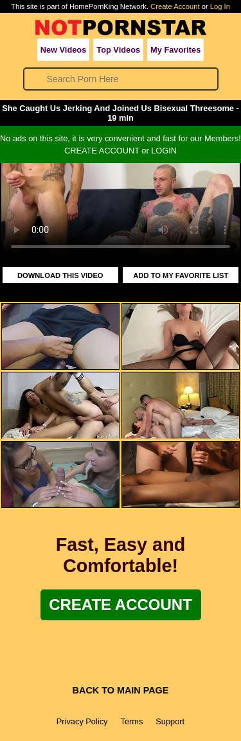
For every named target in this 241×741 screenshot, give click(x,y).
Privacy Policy (82, 721)
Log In (220, 6)
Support (170, 721)
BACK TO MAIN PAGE (121, 690)
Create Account (175, 6)
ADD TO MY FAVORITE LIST (180, 275)
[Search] (121, 79)
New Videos (63, 50)
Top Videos (118, 50)
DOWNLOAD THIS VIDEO (60, 275)
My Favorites (175, 50)
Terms (131, 721)
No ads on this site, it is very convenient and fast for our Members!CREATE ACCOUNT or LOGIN (120, 144)
